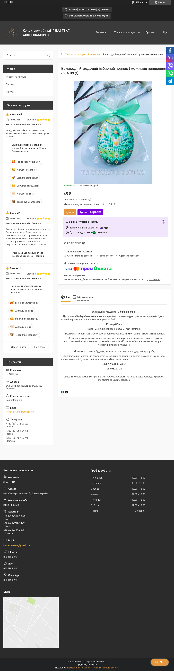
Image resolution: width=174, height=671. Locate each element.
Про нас (150, 32)
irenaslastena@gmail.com (20, 411)
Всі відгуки (39, 347)
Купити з (90, 212)
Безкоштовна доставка (79, 251)
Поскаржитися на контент (78, 668)
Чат (159, 662)
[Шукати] (49, 55)
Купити (70, 212)
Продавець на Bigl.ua (87, 665)
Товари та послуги (124, 32)
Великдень (94, 54)
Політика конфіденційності (106, 668)
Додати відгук (18, 347)
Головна (101, 32)
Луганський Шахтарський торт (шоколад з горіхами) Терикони (28, 254)
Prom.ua (103, 661)
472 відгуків (141, 2)
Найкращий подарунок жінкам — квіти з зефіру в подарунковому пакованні (27, 289)
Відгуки (10, 92)
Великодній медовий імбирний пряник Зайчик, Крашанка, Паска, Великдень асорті (29, 148)
